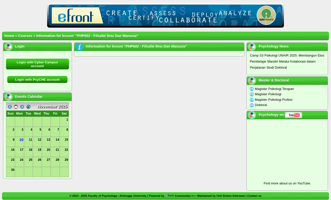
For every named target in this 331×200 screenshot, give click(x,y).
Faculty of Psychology (102, 195)
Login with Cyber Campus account (37, 64)
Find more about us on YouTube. (287, 183)
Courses (25, 36)
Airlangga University (132, 195)
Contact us (254, 195)
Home (9, 36)
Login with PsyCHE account (37, 79)
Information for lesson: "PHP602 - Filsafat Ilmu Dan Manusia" (87, 36)
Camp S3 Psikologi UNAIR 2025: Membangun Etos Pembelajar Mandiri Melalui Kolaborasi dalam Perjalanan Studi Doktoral (287, 61)
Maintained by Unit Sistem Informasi (221, 195)
